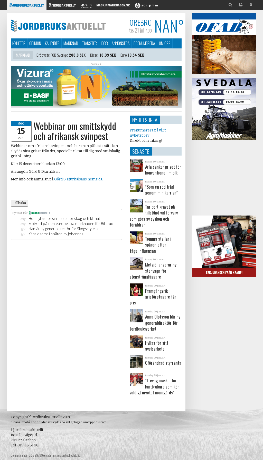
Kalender (52, 43)
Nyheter (18, 43)
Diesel (94, 55)
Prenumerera (144, 43)
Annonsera (121, 43)
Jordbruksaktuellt (58, 26)
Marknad (70, 43)
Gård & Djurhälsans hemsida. (79, 179)
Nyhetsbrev (144, 120)
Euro (123, 55)
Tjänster (89, 43)
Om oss (165, 43)
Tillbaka (19, 203)
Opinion (35, 43)
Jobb (104, 43)
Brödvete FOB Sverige (52, 55)
